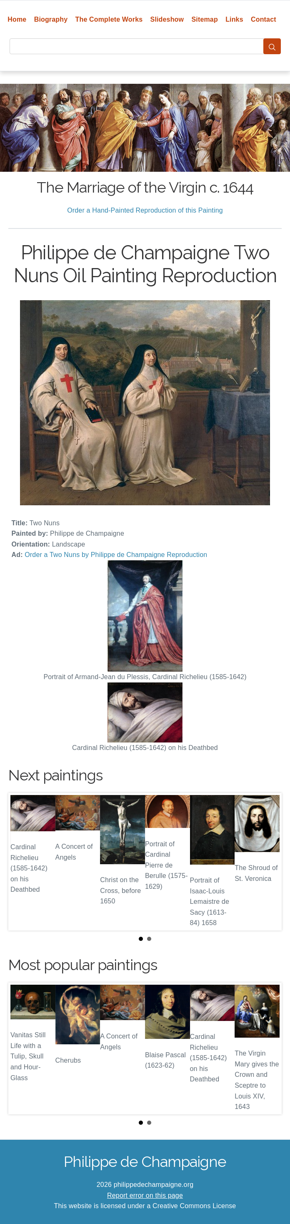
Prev (21, 861)
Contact (263, 19)
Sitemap (204, 19)
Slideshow (167, 19)
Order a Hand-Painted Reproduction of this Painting (145, 210)
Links (234, 19)
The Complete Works (109, 19)
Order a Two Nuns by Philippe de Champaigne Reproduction (116, 554)
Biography (51, 19)
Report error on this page (145, 1195)
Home (17, 19)
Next (268, 861)
